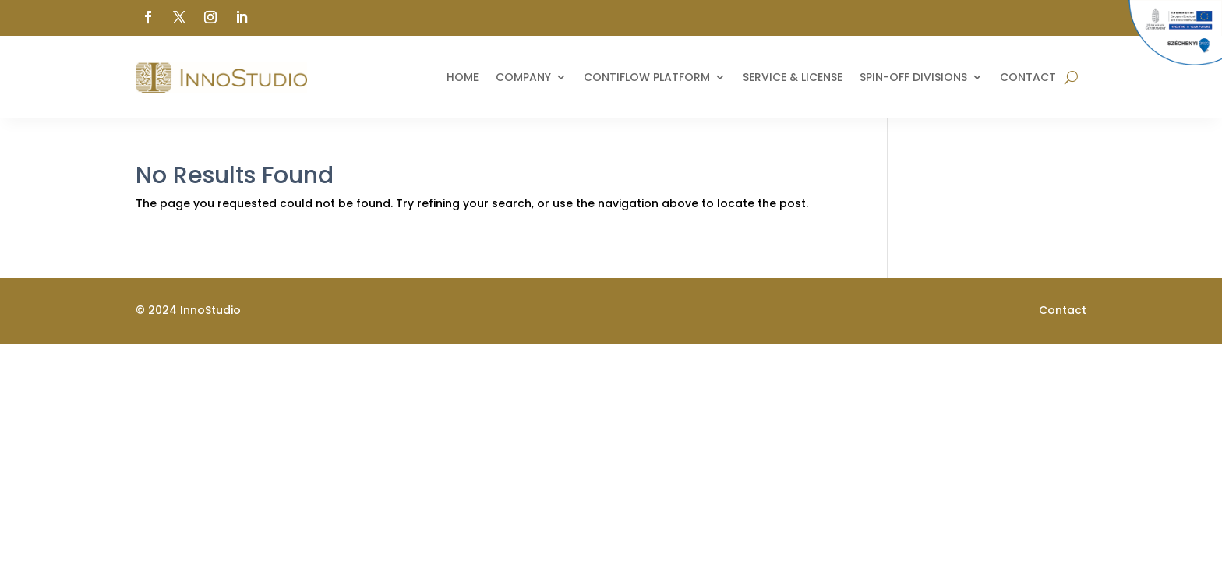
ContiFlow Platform (647, 77)
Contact (1028, 77)
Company (523, 77)
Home (463, 77)
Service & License (792, 77)
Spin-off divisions (913, 77)
